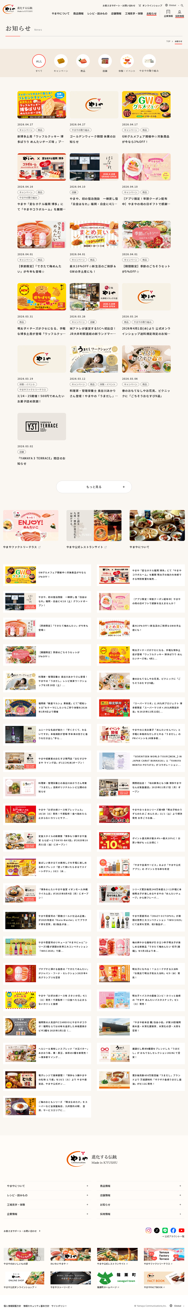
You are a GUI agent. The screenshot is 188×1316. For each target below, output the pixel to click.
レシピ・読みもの (97, 13)
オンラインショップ (152, 5)
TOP (168, 41)
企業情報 (168, 15)
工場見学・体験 (134, 13)
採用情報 (179, 15)
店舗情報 (116, 13)
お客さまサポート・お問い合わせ (119, 5)
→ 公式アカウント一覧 (173, 1236)
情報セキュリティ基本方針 (36, 1305)
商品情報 (78, 13)
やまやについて (61, 13)
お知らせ (152, 13)
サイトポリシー (59, 1305)
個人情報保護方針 (12, 1305)
